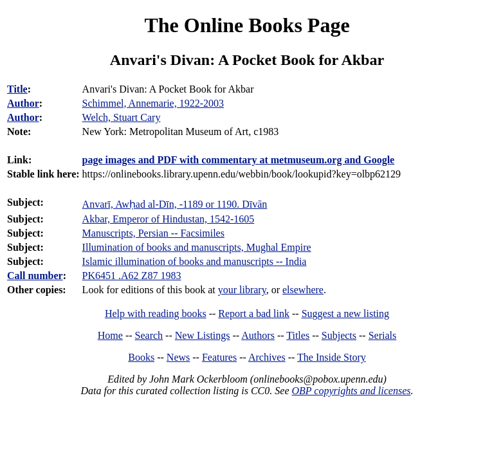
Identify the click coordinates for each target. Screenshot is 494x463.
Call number (35, 275)
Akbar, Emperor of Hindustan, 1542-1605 (168, 218)
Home (110, 335)
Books (141, 357)
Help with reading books (155, 313)
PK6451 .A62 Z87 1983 (131, 275)
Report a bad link (253, 313)
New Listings (202, 335)
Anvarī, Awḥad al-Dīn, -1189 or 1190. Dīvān (175, 204)
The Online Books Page (246, 25)
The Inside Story (331, 357)
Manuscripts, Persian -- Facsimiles (153, 233)
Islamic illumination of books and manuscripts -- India (194, 261)
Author (23, 103)
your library (242, 289)
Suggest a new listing (345, 313)
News (178, 357)
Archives (267, 357)
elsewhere (303, 289)
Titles (297, 335)
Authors (258, 335)
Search (149, 335)
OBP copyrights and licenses (350, 390)
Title (17, 89)
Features (219, 357)
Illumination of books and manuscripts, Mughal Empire (196, 247)
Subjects (339, 335)
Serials (383, 335)
